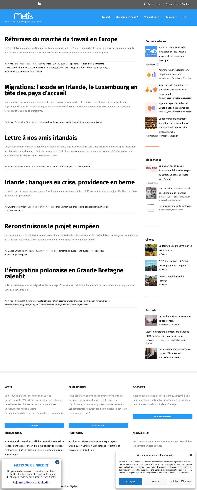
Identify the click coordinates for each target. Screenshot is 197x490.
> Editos (73, 441)
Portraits (164, 325)
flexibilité (17, 67)
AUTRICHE (57, 64)
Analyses (167, 78)
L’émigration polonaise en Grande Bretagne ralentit (64, 273)
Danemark (99, 64)
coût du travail (87, 64)
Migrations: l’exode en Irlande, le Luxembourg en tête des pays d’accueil (71, 90)
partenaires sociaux (83, 67)
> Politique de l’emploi (35, 450)
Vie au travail (174, 325)
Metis (10, 64)
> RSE (20, 450)
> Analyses (82, 441)
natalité (69, 122)
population (79, 122)
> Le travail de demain (51, 441)
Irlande (26, 67)
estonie (62, 301)
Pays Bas (96, 67)
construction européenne (70, 251)
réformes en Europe (13, 71)
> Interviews (95, 441)
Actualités (154, 64)
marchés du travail (44, 67)
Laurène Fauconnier (17, 207)
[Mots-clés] (185, 17)
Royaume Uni (29, 71)
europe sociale (97, 251)
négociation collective (63, 67)
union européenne (93, 122)
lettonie (8, 305)
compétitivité (73, 64)
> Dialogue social (41, 445)
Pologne (34, 305)
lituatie (16, 305)
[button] (190, 455)
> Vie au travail (12, 441)
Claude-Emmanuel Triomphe (21, 251)
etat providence (92, 207)
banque (68, 167)
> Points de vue (86, 450)
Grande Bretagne (74, 301)
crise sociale (78, 207)
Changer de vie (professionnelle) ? (162, 340)
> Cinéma (86, 445)
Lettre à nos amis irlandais (41, 137)
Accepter (130, 481)
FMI (101, 207)
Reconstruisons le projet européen (52, 226)
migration (60, 122)
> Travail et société (29, 441)
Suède (39, 71)
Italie (32, 67)
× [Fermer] (57, 462)
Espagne (8, 67)
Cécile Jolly (42, 301)
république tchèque (48, 305)
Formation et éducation (181, 78)
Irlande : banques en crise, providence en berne (70, 182)
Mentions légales (69, 486)
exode (44, 122)
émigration (53, 301)
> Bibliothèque (98, 445)
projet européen (19, 254)
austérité (60, 167)
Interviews (181, 340)
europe (86, 251)
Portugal (105, 67)
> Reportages (108, 441)
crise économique (64, 207)
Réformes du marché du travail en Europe (61, 39)
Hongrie (86, 301)
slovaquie (75, 305)
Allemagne (47, 64)
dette (80, 167)
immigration (96, 301)
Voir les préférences (181, 481)
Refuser (156, 481)
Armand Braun (48, 167)
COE (65, 64)
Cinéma (164, 254)
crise (75, 167)
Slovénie (84, 305)
